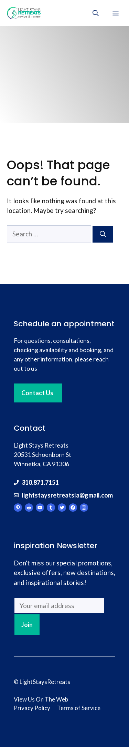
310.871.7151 (40, 482)
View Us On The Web (41, 699)
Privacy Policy (32, 708)
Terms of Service (78, 708)
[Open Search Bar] (96, 13)
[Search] (103, 234)
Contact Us (37, 393)
